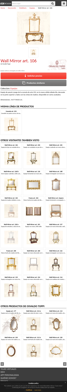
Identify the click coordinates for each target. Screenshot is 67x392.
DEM (3, 372)
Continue (29, 390)
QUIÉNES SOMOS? (8, 378)
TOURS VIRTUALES (8, 369)
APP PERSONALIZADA (10, 375)
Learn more (38, 390)
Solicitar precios (33, 75)
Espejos (13, 88)
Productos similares (33, 83)
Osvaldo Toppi (6, 64)
